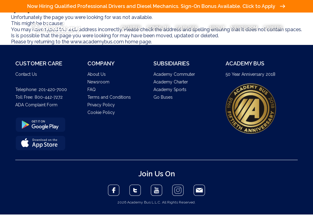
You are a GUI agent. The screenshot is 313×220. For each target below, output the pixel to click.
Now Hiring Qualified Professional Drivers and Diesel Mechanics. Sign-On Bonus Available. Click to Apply (156, 6)
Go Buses (163, 97)
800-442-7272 (49, 97)
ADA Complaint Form (36, 104)
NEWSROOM (244, 27)
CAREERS (272, 27)
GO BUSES (189, 27)
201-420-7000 (53, 89)
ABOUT (217, 27)
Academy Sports (169, 89)
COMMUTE (158, 27)
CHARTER (131, 27)
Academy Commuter (174, 74)
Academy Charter (170, 81)
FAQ (91, 89)
